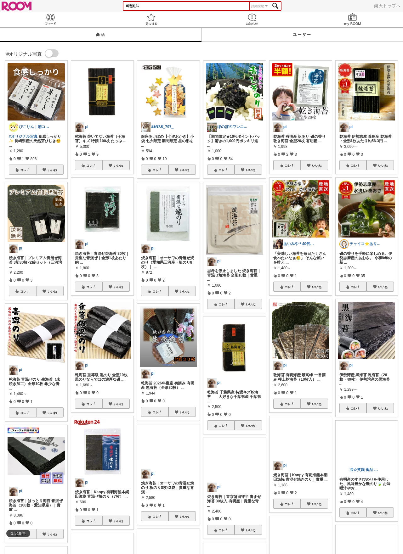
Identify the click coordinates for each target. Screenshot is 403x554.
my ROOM (352, 19)
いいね (52, 169)
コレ (25, 169)
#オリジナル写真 (23, 136)
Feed (50, 19)
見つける (151, 19)
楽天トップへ (387, 5)
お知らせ (252, 19)
